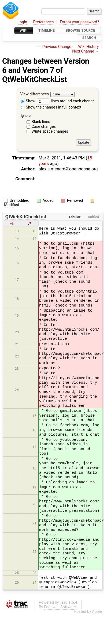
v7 (29, 224)
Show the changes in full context (51, 107)
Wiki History (88, 46)
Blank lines (41, 122)
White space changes (50, 131)
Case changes (44, 126)
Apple (97, 611)
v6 (12, 224)
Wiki (24, 30)
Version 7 (38, 70)
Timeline (46, 30)
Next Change (83, 51)
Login (22, 22)
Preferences (43, 22)
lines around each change (66, 101)
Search (89, 38)
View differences (34, 94)
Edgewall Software (60, 607)
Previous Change (56, 46)
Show (28, 101)
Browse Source (80, 30)
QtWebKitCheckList (34, 79)
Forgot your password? (79, 22)
